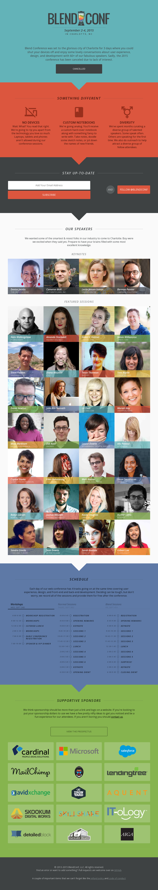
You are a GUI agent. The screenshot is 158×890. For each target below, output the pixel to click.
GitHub (117, 869)
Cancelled (79, 68)
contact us (117, 716)
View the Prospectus (79, 730)
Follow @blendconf (134, 189)
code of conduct (117, 877)
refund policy (97, 877)
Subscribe (49, 194)
